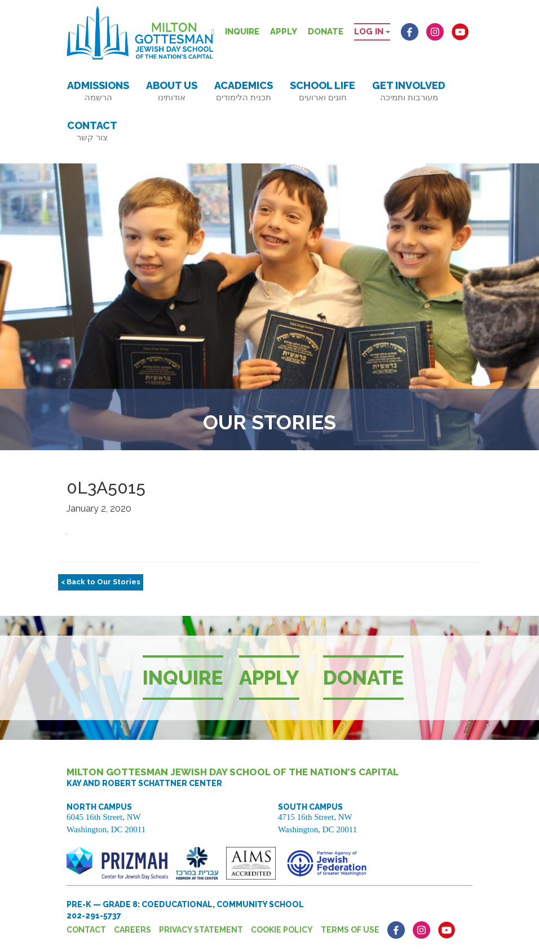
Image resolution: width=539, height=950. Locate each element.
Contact (92, 131)
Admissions (98, 91)
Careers (132, 929)
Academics (243, 91)
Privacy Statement (201, 929)
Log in (372, 31)
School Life (322, 91)
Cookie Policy (282, 929)
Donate (325, 31)
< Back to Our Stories (100, 582)
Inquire (242, 31)
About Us (171, 91)
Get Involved (408, 91)
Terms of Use (350, 929)
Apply (283, 31)
